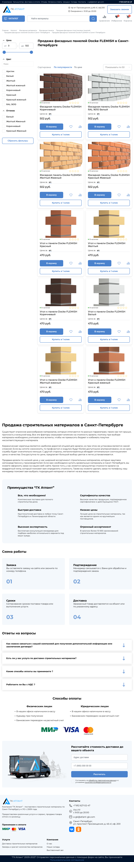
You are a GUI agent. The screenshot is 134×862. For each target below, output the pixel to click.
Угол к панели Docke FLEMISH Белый (106, 313)
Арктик (10, 71)
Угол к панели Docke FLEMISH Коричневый (58, 313)
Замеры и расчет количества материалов (22, 847)
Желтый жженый (15, 85)
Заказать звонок (119, 9)
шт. (50, 114)
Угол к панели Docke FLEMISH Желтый (106, 245)
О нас (49, 844)
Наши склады (53, 847)
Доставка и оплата (32, 2)
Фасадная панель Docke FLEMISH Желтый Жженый (61, 176)
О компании (7, 2)
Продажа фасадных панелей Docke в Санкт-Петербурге (27, 32)
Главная (5, 30)
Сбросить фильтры (18, 141)
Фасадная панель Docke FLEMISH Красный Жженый (109, 176)
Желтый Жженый (15, 121)
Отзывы (44, 2)
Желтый (10, 81)
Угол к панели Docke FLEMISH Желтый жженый (58, 381)
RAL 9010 (11, 104)
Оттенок (8, 110)
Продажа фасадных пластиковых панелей (73, 30)
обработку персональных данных (102, 780)
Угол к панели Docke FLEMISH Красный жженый (106, 381)
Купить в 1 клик (61, 134)
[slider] (4, 52)
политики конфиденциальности (98, 782)
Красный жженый (16, 99)
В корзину (51, 127)
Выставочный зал (55, 850)
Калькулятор (18, 2)
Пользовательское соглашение (67, 860)
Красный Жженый (16, 131)
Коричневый (13, 90)
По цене (78, 67)
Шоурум (66, 2)
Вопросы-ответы (55, 2)
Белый (10, 76)
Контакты (82, 2)
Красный (11, 95)
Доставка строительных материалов (19, 844)
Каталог (14, 30)
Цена (6, 40)
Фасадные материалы (28, 30)
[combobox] (117, 67)
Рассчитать (99, 774)
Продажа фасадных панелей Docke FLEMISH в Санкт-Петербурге (78, 32)
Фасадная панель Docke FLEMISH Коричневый (61, 108)
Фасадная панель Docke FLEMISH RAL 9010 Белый (109, 108)
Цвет (6, 59)
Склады (74, 2)
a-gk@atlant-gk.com (96, 2)
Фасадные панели (46, 30)
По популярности (63, 67)
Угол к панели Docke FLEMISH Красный (58, 245)
